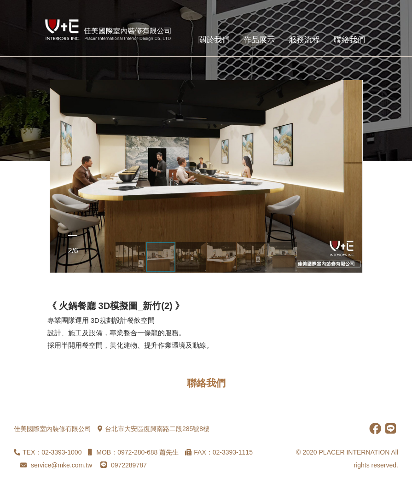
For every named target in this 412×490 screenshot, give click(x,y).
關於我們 (214, 39)
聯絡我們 (349, 39)
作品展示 (259, 39)
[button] (58, 176)
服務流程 (304, 39)
